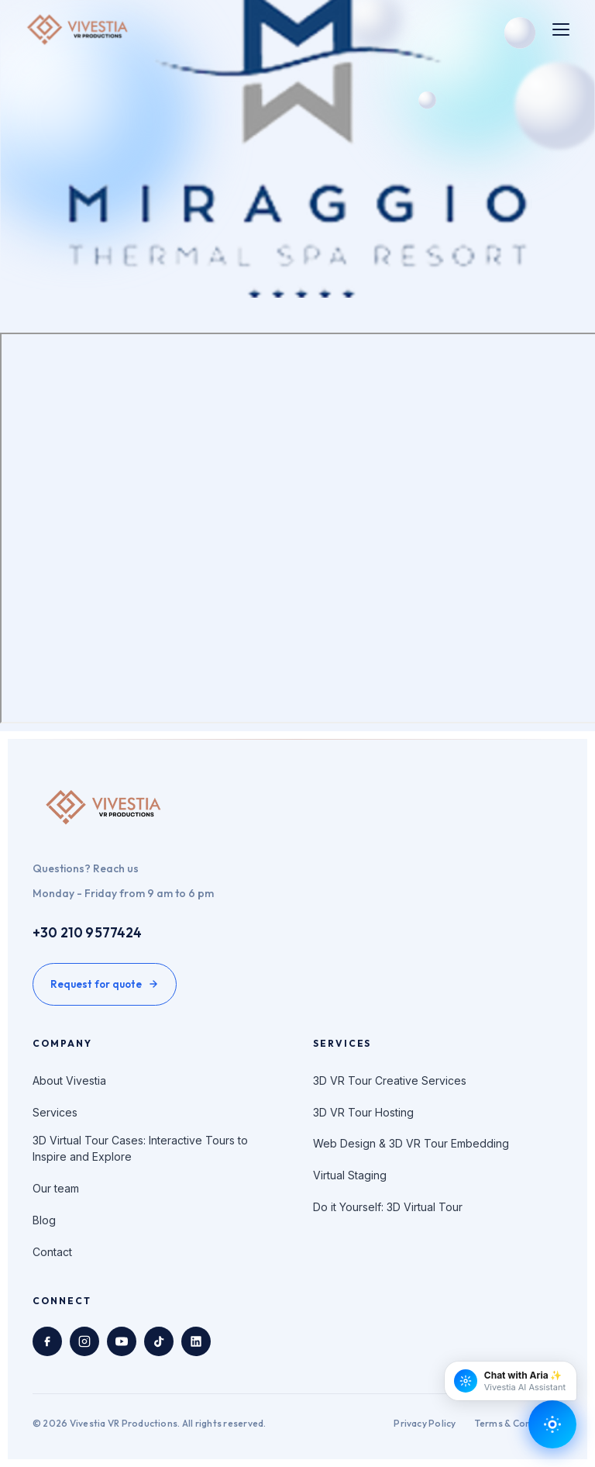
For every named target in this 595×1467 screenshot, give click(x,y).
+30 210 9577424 (88, 932)
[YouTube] (121, 1341)
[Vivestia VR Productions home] (77, 29)
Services (55, 1112)
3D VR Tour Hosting (363, 1112)
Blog (44, 1220)
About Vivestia (69, 1080)
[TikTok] (159, 1341)
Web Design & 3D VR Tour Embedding (411, 1143)
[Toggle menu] (561, 29)
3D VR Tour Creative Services (389, 1080)
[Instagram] (84, 1341)
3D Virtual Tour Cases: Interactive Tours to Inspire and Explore (140, 1148)
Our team (56, 1188)
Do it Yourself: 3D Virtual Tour (388, 1206)
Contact (52, 1251)
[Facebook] (47, 1341)
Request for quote (104, 984)
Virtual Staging (350, 1175)
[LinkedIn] (196, 1341)
